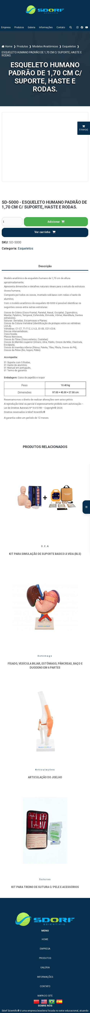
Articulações (45, 769)
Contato (60, 27)
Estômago (45, 656)
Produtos (19, 27)
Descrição (45, 266)
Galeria (31, 27)
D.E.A (45, 546)
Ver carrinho (45, 232)
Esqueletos (69, 46)
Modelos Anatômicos (45, 46)
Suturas (45, 879)
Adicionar (56, 221)
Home (8, 46)
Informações (46, 27)
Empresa (6, 27)
